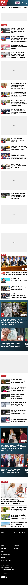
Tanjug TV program (19, 542)
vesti (25, 7)
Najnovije (3, 7)
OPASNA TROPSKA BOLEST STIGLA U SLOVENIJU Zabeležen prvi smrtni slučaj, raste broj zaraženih (19, 524)
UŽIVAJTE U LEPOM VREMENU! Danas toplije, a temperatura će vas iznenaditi (19, 381)
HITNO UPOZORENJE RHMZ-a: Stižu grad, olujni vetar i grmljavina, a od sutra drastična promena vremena (19, 419)
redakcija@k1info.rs (8, 567)
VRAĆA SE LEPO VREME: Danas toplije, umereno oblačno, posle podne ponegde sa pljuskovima (18, 388)
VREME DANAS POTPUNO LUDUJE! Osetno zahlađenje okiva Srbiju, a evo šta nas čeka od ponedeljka (19, 412)
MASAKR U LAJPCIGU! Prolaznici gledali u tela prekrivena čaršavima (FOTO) (18, 30)
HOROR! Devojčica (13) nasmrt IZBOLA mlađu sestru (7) (17, 140)
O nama (16, 539)
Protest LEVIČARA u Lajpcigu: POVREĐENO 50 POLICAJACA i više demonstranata (18, 167)
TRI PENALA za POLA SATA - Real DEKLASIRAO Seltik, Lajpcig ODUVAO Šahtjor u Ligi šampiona (19, 196)
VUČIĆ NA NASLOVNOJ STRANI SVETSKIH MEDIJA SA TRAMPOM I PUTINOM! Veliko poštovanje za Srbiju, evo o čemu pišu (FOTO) (19, 295)
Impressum (17, 535)
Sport (2, 545)
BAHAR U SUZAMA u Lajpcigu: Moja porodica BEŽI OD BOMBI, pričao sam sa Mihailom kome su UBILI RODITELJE (19, 156)
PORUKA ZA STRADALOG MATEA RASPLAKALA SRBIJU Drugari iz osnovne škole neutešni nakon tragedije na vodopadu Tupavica (14, 321)
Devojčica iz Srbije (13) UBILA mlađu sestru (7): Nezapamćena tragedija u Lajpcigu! (18, 111)
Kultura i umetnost (6, 560)
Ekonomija (4, 542)
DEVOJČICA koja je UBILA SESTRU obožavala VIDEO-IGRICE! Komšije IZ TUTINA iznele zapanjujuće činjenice (18, 95)
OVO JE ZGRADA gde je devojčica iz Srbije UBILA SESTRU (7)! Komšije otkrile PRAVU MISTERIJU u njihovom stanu (19, 103)
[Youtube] (6, 577)
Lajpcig (4, 25)
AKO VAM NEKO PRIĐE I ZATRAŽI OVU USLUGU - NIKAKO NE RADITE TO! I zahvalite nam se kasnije (18, 55)
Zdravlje (4, 481)
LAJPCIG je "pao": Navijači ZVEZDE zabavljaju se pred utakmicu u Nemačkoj (19, 148)
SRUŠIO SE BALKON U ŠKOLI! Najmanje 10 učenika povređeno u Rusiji (19, 288)
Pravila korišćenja (19, 532)
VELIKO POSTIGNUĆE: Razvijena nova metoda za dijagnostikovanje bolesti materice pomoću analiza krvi (13, 501)
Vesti (3, 254)
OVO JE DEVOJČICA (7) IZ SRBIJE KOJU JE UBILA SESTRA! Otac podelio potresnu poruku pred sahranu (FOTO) (18, 86)
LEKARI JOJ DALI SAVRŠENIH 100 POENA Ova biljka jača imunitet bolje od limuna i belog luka (19, 509)
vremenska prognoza (15, 7)
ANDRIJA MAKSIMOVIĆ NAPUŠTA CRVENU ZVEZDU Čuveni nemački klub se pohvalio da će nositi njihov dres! (19, 39)
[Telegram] (9, 31)
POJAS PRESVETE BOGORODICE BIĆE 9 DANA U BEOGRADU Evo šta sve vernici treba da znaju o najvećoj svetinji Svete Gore (19, 280)
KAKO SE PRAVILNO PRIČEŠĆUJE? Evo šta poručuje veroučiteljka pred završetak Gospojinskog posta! (11, 345)
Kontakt (16, 548)
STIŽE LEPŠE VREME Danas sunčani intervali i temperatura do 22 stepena (19, 396)
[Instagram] (4, 577)
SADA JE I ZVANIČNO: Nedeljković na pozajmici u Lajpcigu (19, 47)
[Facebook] (7, 31)
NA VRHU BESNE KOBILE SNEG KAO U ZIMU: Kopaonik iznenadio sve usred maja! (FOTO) (18, 404)
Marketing (17, 545)
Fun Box (3, 557)
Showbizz (3, 548)
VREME (3, 375)
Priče (2, 551)
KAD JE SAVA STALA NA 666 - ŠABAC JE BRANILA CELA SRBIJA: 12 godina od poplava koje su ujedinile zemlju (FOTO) (11, 471)
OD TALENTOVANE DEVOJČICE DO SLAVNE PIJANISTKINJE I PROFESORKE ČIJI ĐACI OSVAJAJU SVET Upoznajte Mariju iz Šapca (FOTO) (13, 447)
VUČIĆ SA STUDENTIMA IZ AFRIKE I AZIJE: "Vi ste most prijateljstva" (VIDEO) (14, 273)
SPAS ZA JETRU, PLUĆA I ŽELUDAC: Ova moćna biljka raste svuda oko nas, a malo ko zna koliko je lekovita (19, 516)
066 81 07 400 (6, 565)
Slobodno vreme (5, 554)
